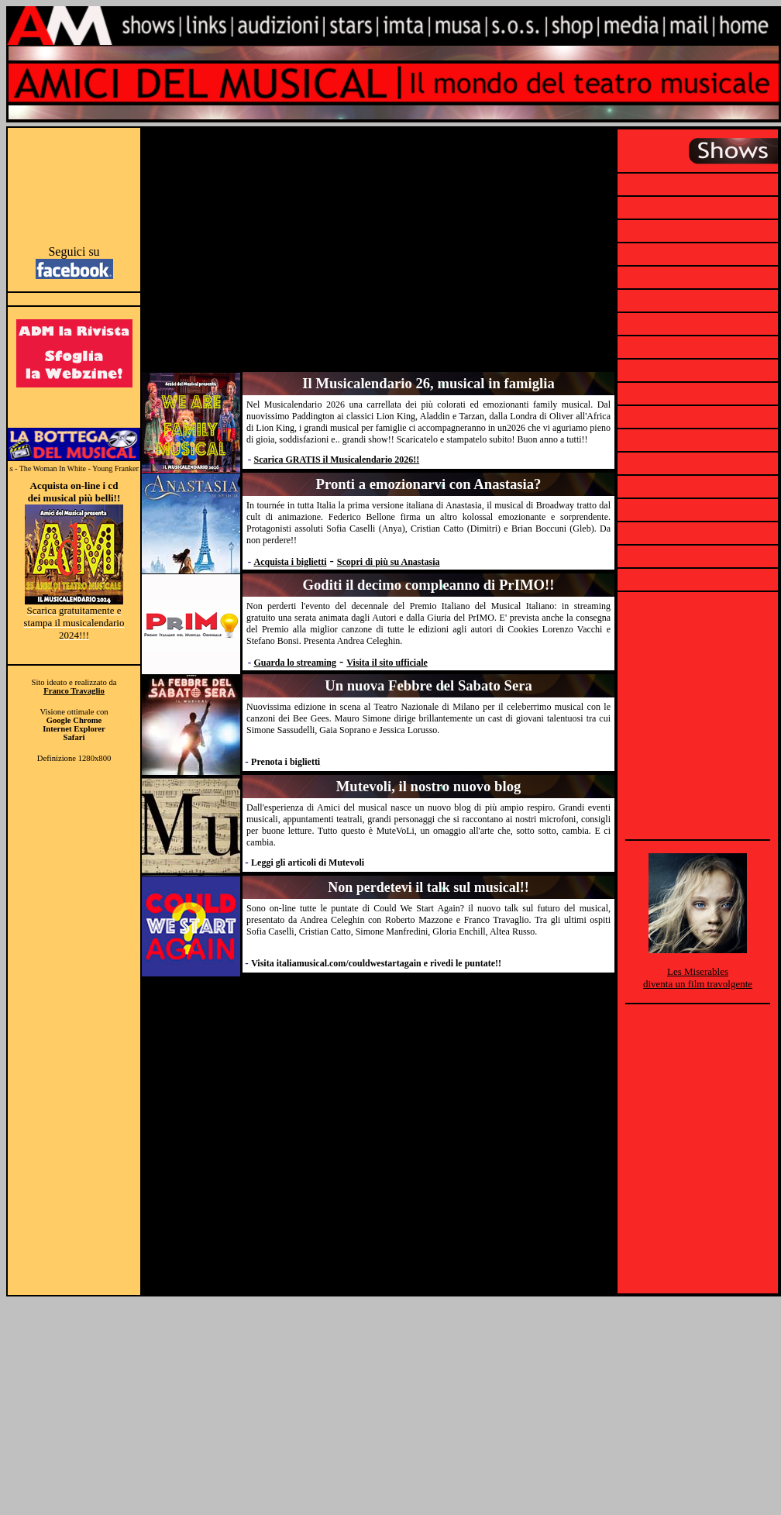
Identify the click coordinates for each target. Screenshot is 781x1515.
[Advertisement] (74, 184)
